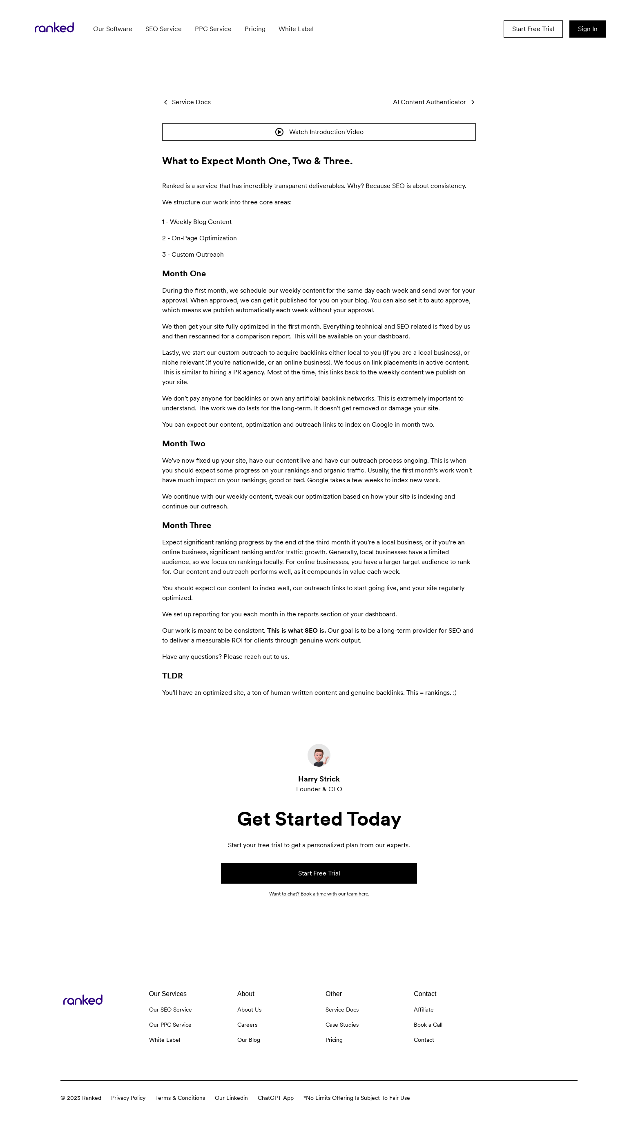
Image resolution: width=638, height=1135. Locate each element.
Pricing (255, 29)
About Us (249, 1009)
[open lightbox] (319, 132)
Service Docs (342, 1009)
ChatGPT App (276, 1098)
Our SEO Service (170, 1009)
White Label (296, 29)
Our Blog (248, 1039)
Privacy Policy (128, 1098)
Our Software (112, 29)
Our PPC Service (170, 1024)
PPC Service (213, 29)
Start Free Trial (533, 29)
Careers (247, 1024)
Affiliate (424, 1009)
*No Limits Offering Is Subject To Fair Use (356, 1098)
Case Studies (342, 1024)
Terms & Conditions (180, 1098)
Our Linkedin (231, 1098)
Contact (424, 1039)
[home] (54, 29)
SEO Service (163, 29)
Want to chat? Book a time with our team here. (319, 894)
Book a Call (428, 1024)
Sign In (588, 29)
